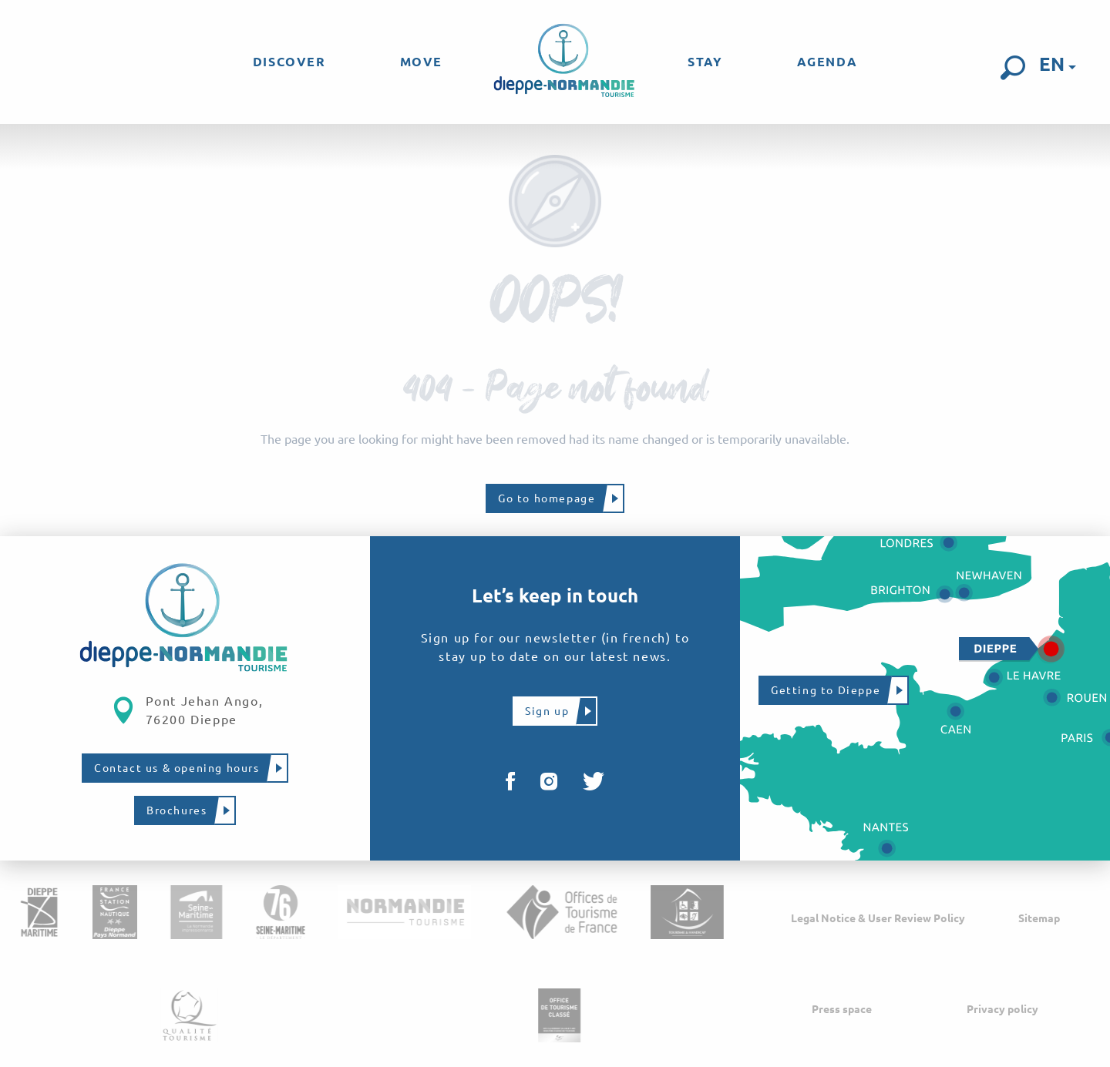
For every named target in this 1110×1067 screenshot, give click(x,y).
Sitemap (1039, 918)
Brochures (176, 810)
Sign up (547, 711)
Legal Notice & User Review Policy (878, 918)
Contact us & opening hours (177, 768)
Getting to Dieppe (825, 690)
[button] (1012, 67)
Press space (842, 1009)
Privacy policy (1002, 1009)
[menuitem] (289, 61)
